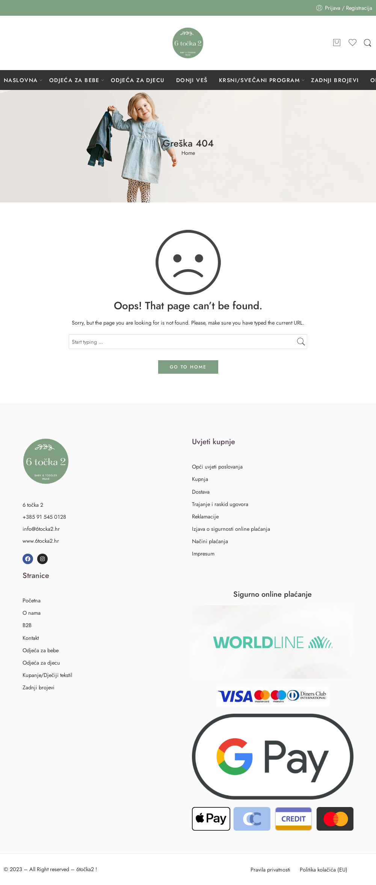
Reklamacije (205, 516)
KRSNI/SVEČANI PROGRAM (259, 80)
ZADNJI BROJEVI (335, 80)
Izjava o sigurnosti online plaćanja (231, 529)
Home (188, 153)
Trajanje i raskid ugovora (220, 504)
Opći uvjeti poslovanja (217, 466)
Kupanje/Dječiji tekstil (47, 675)
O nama (32, 613)
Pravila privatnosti (270, 869)
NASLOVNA (21, 80)
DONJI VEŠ (192, 80)
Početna (32, 600)
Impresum (203, 553)
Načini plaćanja (210, 541)
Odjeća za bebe (42, 650)
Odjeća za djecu (43, 662)
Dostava (201, 492)
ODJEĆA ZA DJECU (138, 80)
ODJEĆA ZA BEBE (74, 80)
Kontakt (31, 638)
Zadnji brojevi (38, 687)
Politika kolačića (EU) (323, 869)
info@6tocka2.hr (41, 529)
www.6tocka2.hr (41, 541)
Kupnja (200, 479)
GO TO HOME (188, 367)
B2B (27, 625)
